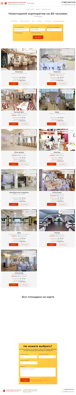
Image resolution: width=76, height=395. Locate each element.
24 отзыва (61, 75)
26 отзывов (61, 155)
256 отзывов (23, 276)
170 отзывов (61, 236)
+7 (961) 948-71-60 (68, 2)
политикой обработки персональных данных (40, 380)
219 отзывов (23, 115)
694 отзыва (23, 155)
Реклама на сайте (27, 391)
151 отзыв (61, 195)
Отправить (25, 380)
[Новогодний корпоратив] (15, 3)
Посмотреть (24, 83)
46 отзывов (23, 236)
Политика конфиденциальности (30, 390)
